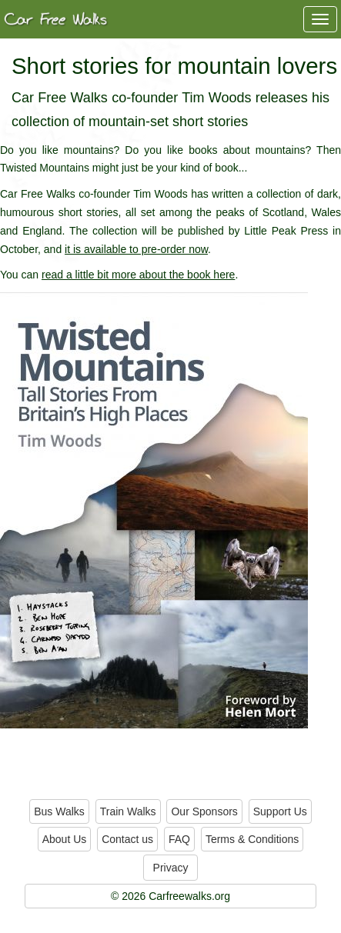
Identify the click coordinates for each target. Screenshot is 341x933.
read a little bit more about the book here (138, 274)
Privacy (171, 867)
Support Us (280, 811)
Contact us (127, 839)
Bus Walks (59, 811)
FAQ (179, 839)
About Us (64, 839)
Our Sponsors (204, 811)
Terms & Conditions (252, 839)
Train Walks (128, 811)
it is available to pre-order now (136, 249)
